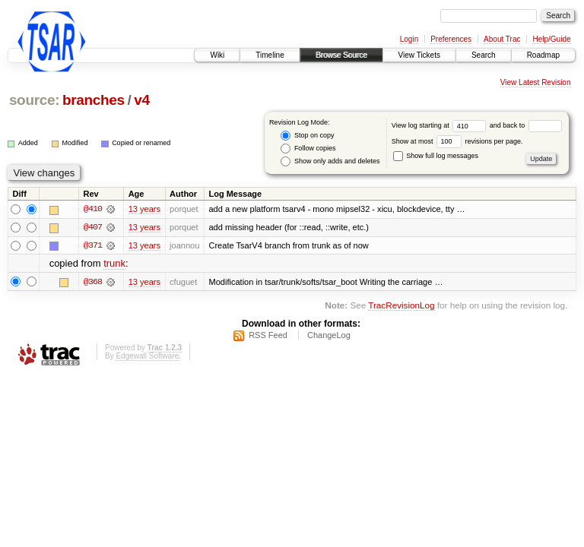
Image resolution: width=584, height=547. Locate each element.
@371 (93, 246)
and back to (526, 125)
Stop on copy (307, 136)
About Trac (502, 39)
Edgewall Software (147, 357)
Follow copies (308, 148)
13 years (144, 209)
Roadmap (543, 55)
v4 (141, 100)
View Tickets (419, 55)
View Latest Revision (535, 82)
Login (409, 39)
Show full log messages (435, 156)
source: (34, 100)
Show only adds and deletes (330, 161)
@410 (93, 210)
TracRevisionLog (401, 306)
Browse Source (341, 55)
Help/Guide (551, 39)
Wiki (217, 55)
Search (483, 55)
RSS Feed (268, 335)
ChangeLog (329, 335)
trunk (114, 264)
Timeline (270, 55)
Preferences (450, 39)
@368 (93, 282)
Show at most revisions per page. (457, 141)
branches (93, 100)
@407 (93, 228)
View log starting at (441, 125)
